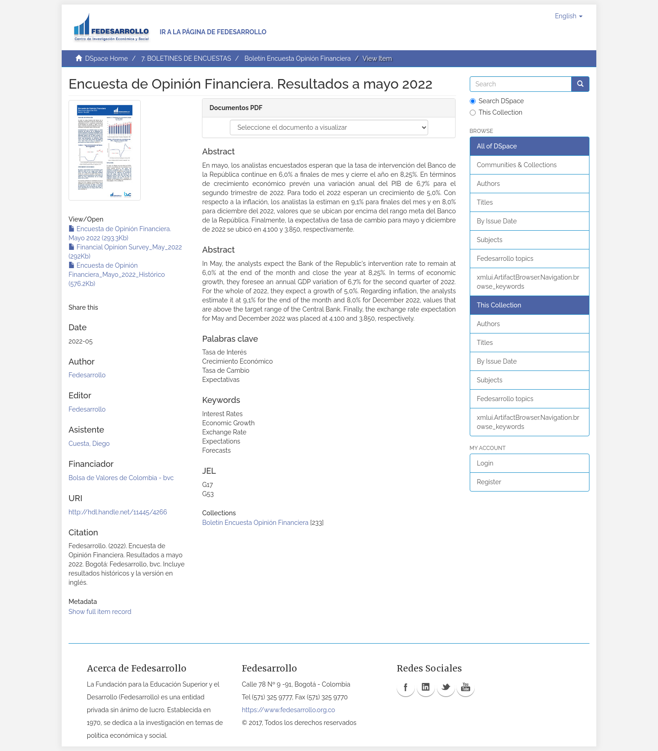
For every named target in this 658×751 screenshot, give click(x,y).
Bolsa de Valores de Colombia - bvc (121, 477)
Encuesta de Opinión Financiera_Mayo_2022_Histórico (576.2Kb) (117, 274)
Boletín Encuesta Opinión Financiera (297, 58)
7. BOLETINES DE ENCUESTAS (186, 58)
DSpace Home (106, 58)
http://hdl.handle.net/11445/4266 (118, 512)
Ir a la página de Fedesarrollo (212, 32)
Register (489, 482)
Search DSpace (497, 101)
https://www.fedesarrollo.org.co (288, 710)
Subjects (490, 239)
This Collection (496, 112)
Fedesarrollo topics (505, 258)
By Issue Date (497, 221)
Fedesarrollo (87, 375)
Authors (488, 183)
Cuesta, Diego (89, 443)
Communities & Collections (517, 165)
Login (485, 463)
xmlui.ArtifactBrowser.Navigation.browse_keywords (528, 282)
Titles (485, 202)
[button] (568, 16)
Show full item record (100, 611)
